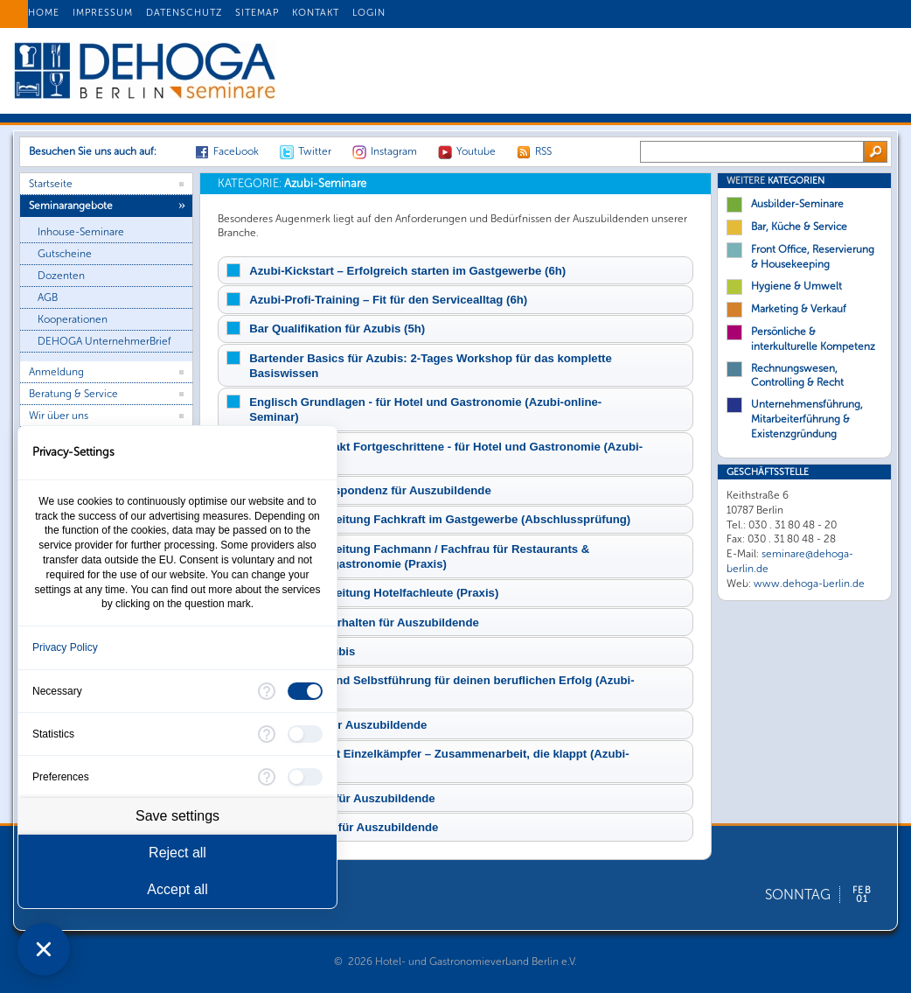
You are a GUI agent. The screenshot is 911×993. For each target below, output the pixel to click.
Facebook (236, 151)
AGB (48, 297)
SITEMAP (257, 12)
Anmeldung (56, 372)
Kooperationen (73, 319)
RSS (543, 151)
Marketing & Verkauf (798, 309)
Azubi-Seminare (292, 183)
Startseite (51, 184)
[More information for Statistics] (267, 734)
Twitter (314, 151)
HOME (43, 12)
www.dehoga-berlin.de (809, 583)
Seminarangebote (71, 205)
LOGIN (369, 12)
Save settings (177, 815)
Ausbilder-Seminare (797, 204)
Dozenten (61, 275)
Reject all (177, 852)
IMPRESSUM (103, 12)
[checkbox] (305, 691)
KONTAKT (315, 12)
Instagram (394, 151)
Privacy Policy (65, 647)
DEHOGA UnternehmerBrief (104, 341)
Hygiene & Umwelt (796, 286)
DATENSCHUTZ (184, 12)
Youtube (476, 151)
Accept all (177, 889)
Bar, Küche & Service (799, 226)
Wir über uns (58, 415)
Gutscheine (65, 254)
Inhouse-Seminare (81, 232)
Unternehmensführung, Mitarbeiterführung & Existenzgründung (807, 419)
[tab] (455, 270)
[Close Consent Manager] (43, 949)
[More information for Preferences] (267, 777)
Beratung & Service (73, 394)
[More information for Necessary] (267, 691)
